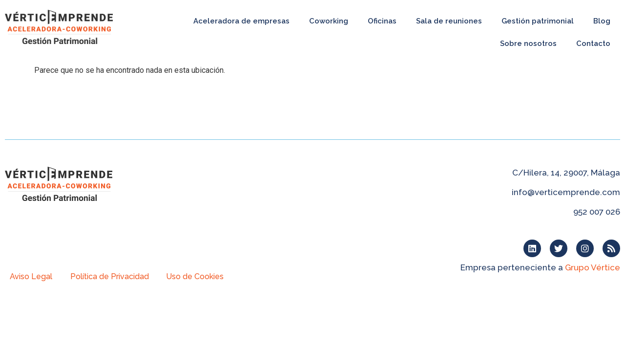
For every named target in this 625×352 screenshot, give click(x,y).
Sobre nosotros (528, 43)
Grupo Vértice (592, 267)
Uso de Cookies (195, 276)
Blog (601, 21)
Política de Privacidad (109, 276)
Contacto (593, 43)
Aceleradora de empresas (241, 21)
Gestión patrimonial (537, 21)
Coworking (328, 21)
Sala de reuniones (449, 21)
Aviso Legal (31, 276)
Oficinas (382, 21)
